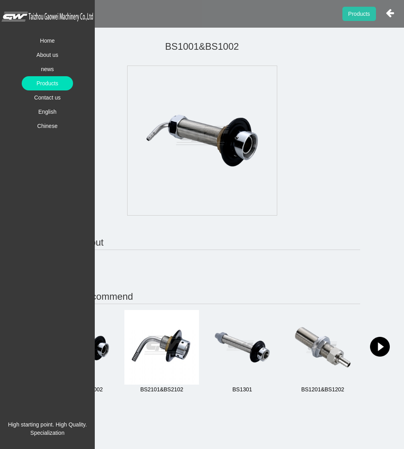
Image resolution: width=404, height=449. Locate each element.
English (47, 112)
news (47, 69)
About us (47, 55)
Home (47, 41)
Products (47, 83)
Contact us (47, 97)
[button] (380, 347)
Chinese (47, 126)
